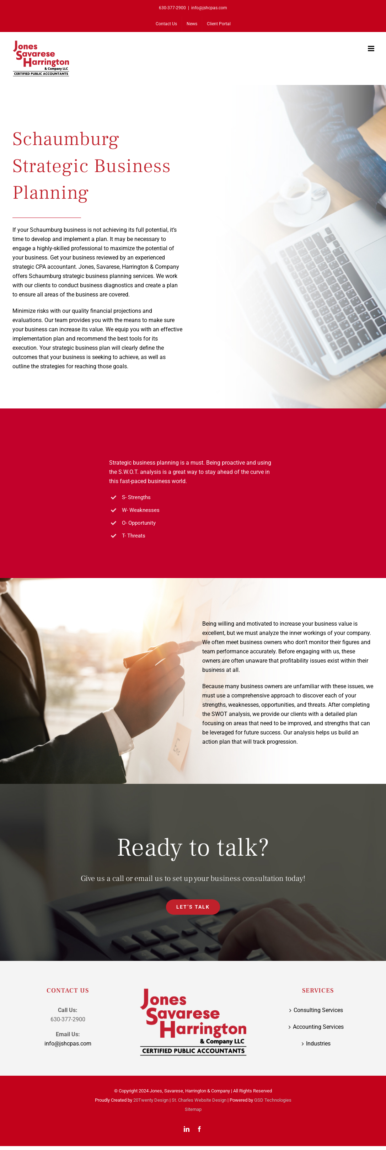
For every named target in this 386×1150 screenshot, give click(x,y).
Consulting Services (318, 1010)
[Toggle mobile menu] (371, 48)
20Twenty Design (150, 1100)
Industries (318, 1043)
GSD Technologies (272, 1100)
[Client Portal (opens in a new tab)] (218, 24)
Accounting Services (318, 1026)
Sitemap (193, 1109)
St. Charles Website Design (199, 1100)
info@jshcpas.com (209, 7)
